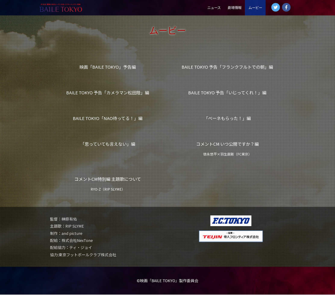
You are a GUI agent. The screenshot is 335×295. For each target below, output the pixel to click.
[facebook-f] (287, 7)
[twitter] (276, 7)
